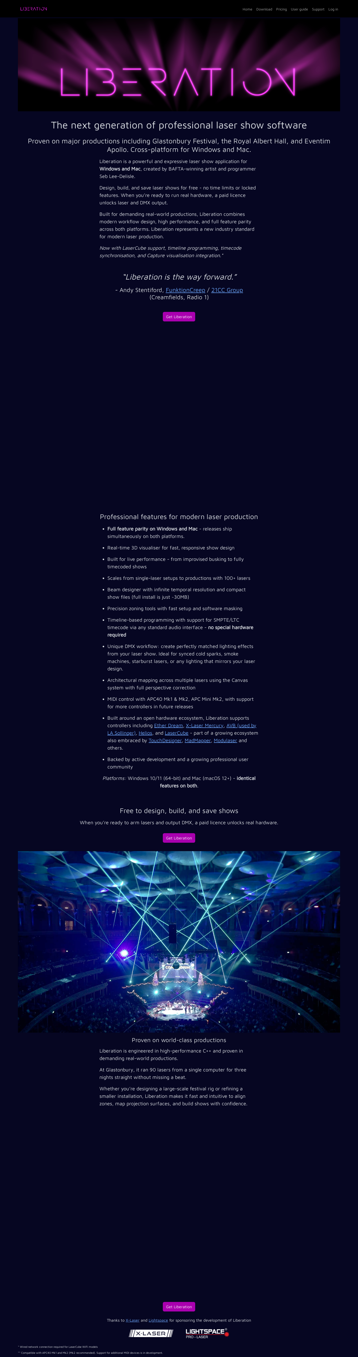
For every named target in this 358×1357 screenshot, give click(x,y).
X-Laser (132, 1320)
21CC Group (227, 289)
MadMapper (198, 740)
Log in (333, 9)
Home (247, 9)
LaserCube (176, 733)
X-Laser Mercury (205, 725)
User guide (299, 9)
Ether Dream (168, 725)
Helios (145, 733)
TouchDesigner (165, 740)
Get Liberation (179, 316)
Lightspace (158, 1320)
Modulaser (225, 740)
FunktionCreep (185, 289)
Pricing (281, 9)
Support (318, 9)
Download (264, 9)
